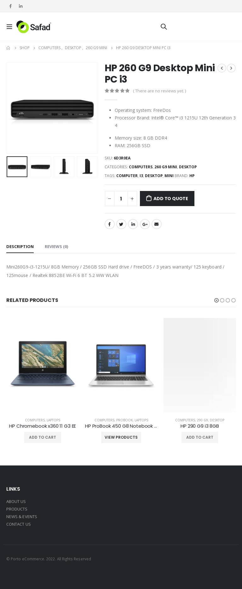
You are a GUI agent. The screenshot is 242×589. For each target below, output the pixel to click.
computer (127, 175)
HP (191, 175)
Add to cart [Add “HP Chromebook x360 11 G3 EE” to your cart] (42, 437)
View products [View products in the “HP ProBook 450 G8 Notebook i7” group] (121, 437)
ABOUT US (16, 501)
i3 (141, 175)
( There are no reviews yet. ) (159, 91)
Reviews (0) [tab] (56, 246)
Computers (141, 167)
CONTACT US (18, 524)
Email (157, 224)
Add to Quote (170, 198)
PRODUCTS (17, 509)
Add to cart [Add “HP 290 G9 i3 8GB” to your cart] (199, 437)
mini (169, 175)
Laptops (53, 420)
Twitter (121, 224)
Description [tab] (20, 246)
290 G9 (202, 420)
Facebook (110, 224)
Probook (124, 420)
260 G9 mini (165, 167)
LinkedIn (133, 224)
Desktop (188, 167)
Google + (145, 224)
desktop (154, 175)
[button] (216, 300)
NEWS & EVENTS (21, 516)
